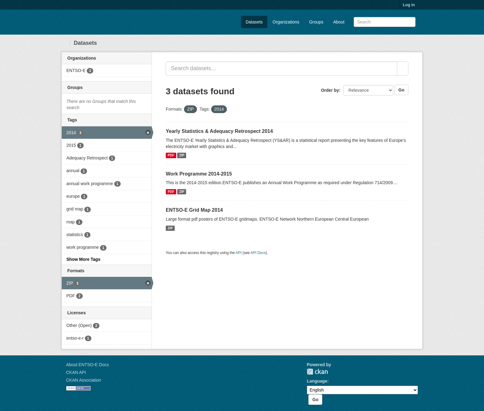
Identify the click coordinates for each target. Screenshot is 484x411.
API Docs (258, 253)
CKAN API (76, 372)
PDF (171, 155)
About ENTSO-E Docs (87, 364)
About (338, 21)
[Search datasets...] (281, 68)
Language (317, 381)
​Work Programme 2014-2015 (199, 173)
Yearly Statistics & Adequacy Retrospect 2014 (219, 131)
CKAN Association (83, 380)
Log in (409, 4)
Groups (316, 21)
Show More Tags (83, 259)
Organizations (286, 21)
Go (401, 89)
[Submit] (409, 21)
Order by (330, 90)
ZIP (181, 155)
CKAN (317, 371)
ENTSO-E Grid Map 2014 (194, 210)
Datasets (254, 21)
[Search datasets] (384, 22)
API (238, 253)
